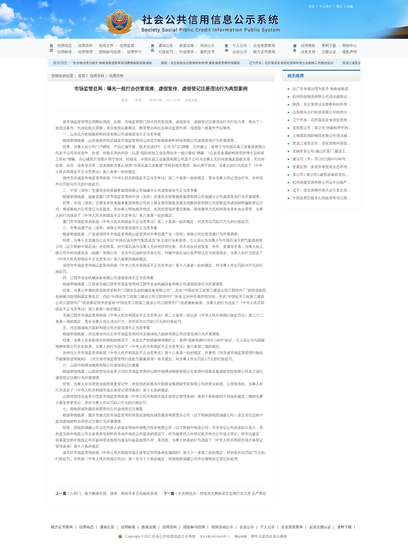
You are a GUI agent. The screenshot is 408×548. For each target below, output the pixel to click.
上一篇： (106, 493)
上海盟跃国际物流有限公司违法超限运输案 (322, 136)
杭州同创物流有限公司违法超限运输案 (322, 97)
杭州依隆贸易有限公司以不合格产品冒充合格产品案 (322, 182)
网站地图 (240, 536)
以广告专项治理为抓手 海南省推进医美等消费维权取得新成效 (110, 63)
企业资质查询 (263, 46)
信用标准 (64, 52)
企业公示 (239, 52)
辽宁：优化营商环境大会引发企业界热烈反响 (322, 190)
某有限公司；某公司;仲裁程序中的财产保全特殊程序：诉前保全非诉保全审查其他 (322, 128)
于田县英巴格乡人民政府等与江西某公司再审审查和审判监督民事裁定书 (322, 198)
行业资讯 (186, 52)
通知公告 (165, 46)
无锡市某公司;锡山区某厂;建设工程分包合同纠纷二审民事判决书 (322, 151)
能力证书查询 (263, 52)
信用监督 (126, 46)
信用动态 (64, 46)
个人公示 (239, 46)
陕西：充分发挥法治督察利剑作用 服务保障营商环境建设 (201, 63)
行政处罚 (165, 52)
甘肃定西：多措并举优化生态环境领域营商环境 (322, 167)
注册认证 (328, 52)
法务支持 (308, 52)
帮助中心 (349, 46)
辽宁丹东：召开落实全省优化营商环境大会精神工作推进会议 (292, 63)
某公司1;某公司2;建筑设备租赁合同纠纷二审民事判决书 (322, 175)
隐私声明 (349, 52)
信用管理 (85, 52)
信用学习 (134, 52)
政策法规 (186, 46)
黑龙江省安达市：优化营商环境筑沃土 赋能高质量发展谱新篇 (322, 143)
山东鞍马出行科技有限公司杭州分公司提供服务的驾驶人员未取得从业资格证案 (322, 112)
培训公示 (207, 46)
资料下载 (328, 46)
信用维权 (308, 46)
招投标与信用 (109, 52)
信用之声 (105, 46)
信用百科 (85, 46)
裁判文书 (207, 52)
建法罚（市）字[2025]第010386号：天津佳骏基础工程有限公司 (322, 159)
